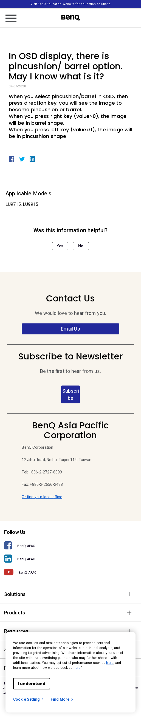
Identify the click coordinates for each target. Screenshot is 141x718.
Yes (60, 246)
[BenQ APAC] (70, 545)
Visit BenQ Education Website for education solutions (70, 4)
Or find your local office (42, 497)
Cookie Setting (28, 699)
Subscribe (70, 394)
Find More (62, 699)
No (80, 246)
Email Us (70, 329)
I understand (31, 683)
